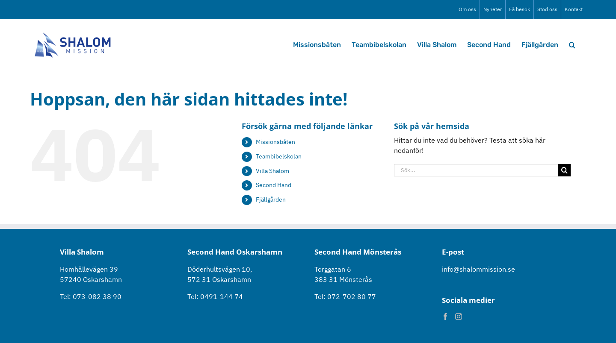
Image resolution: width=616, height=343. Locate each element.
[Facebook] (445, 316)
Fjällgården (271, 199)
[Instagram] (458, 316)
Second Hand (273, 185)
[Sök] (564, 170)
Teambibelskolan (279, 156)
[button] (572, 44)
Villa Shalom (272, 171)
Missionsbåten (275, 142)
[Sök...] (476, 170)
